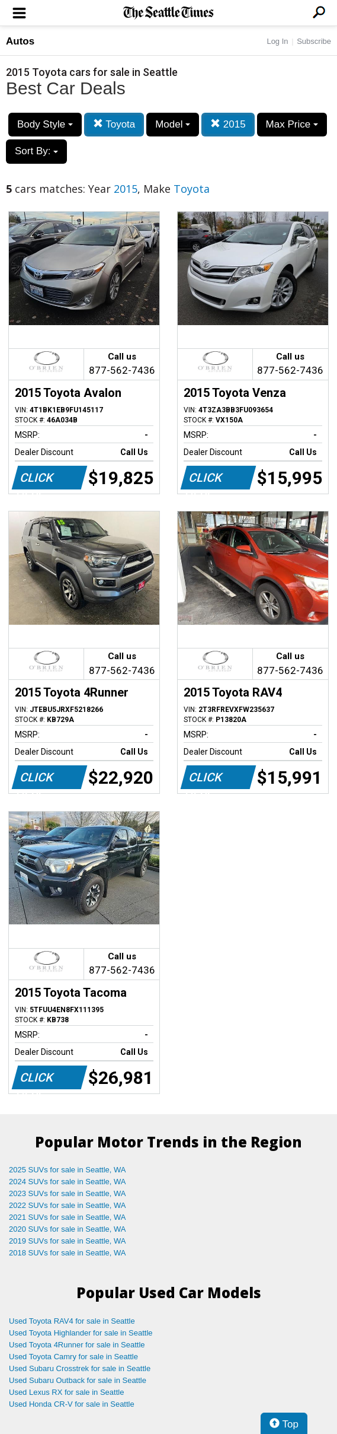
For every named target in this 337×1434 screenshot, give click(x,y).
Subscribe (314, 41)
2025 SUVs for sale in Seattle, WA (67, 1169)
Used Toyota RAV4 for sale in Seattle (72, 1321)
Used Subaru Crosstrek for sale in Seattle (79, 1368)
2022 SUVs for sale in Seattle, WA (67, 1205)
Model (172, 124)
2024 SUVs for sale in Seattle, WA (67, 1181)
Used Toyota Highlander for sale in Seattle (81, 1332)
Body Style (45, 124)
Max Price (292, 124)
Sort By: (36, 151)
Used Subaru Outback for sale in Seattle (77, 1380)
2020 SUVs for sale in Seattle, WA (67, 1229)
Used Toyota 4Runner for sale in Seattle (77, 1344)
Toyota (114, 124)
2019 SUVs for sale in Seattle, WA (67, 1240)
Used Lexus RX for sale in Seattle (66, 1392)
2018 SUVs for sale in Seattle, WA (67, 1252)
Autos (20, 41)
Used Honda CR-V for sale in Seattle (71, 1404)
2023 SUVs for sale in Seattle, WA (67, 1193)
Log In (277, 41)
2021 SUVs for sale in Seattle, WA (67, 1217)
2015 (228, 124)
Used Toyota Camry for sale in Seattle (73, 1356)
